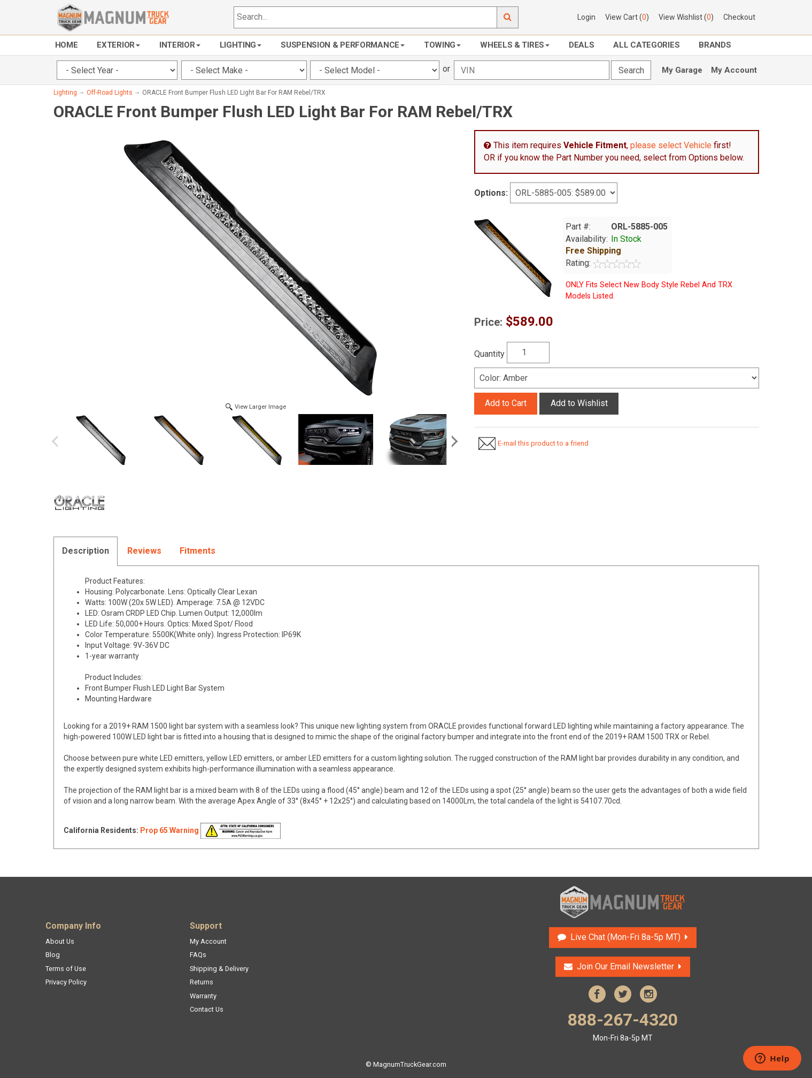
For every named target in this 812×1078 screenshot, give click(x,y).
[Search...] (365, 17)
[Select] (616, 378)
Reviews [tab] (144, 551)
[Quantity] (528, 353)
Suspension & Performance (343, 45)
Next (452, 441)
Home (66, 45)
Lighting (241, 45)
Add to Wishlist (579, 403)
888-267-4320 (623, 1026)
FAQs (198, 955)
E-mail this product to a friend (543, 443)
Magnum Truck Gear (623, 902)
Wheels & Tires (515, 45)
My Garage (682, 70)
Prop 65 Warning (169, 830)
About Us (59, 941)
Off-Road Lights (110, 92)
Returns (201, 982)
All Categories (646, 45)
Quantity (489, 354)
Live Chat (625, 937)
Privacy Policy (66, 982)
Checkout (739, 17)
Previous (58, 441)
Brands (715, 45)
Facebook (597, 994)
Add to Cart (506, 403)
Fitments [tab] (197, 551)
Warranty (203, 996)
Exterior (118, 45)
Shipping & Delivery (219, 969)
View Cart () (627, 17)
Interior (179, 45)
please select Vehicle (671, 145)
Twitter (622, 994)
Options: (491, 193)
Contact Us (206, 1009)
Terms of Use (65, 969)
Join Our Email (625, 966)
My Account (734, 70)
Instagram (648, 994)
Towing (442, 45)
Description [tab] (85, 551)
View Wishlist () (686, 17)
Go (508, 17)
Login (586, 17)
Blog (52, 955)
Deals (581, 45)
